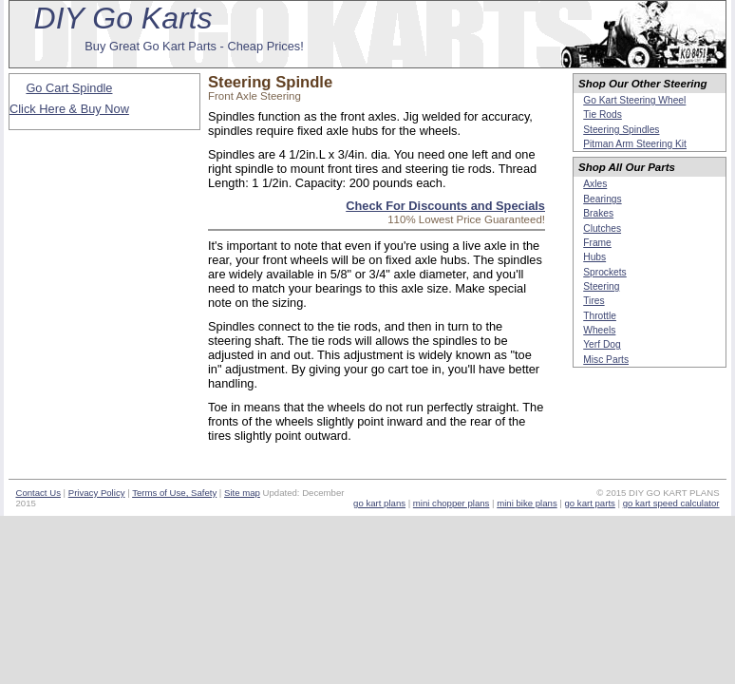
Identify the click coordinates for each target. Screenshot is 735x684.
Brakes (598, 213)
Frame (597, 243)
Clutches (602, 228)
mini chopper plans (451, 503)
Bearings (602, 199)
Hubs (594, 257)
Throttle (599, 316)
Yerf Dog (601, 344)
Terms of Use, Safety (174, 492)
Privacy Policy (96, 492)
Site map (242, 492)
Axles (595, 184)
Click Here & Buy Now (69, 109)
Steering (601, 286)
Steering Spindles (621, 129)
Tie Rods (602, 114)
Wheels (599, 330)
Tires (593, 300)
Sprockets (605, 272)
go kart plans (379, 503)
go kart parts (590, 503)
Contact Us (37, 492)
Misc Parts (606, 359)
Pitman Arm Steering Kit (635, 144)
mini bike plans (526, 503)
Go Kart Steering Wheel (634, 100)
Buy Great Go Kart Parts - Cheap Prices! (194, 46)
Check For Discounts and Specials (445, 206)
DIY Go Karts (123, 18)
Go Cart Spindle (69, 88)
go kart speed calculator (671, 503)
